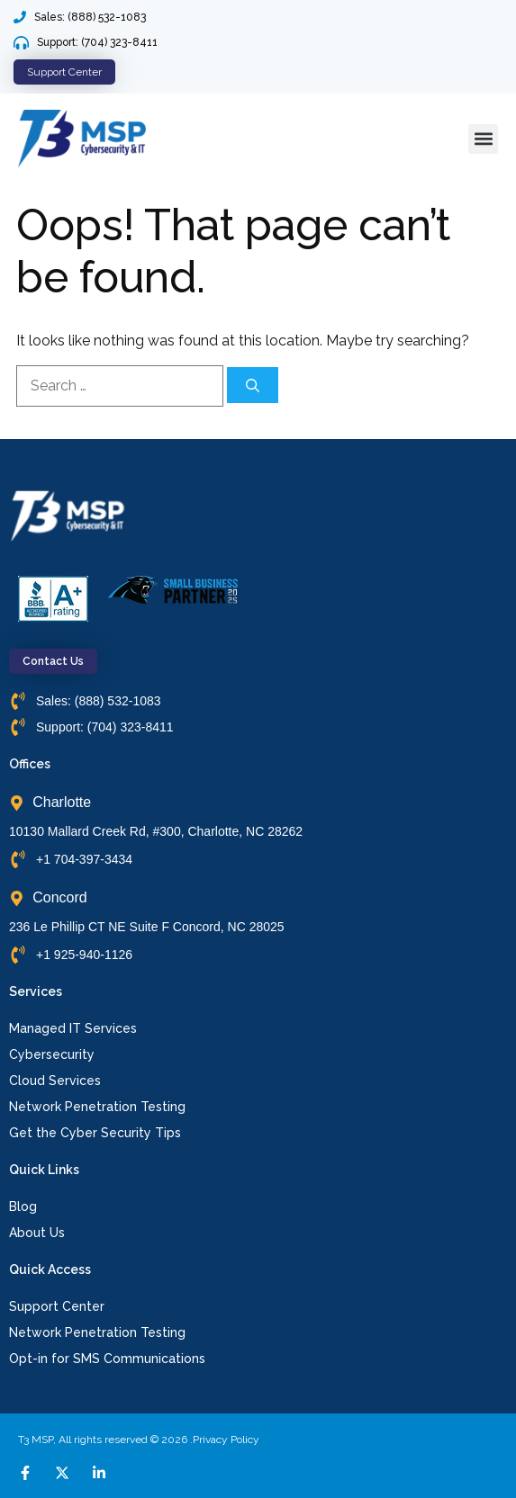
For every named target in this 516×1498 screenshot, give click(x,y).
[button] (483, 139)
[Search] (252, 385)
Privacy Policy (226, 1439)
